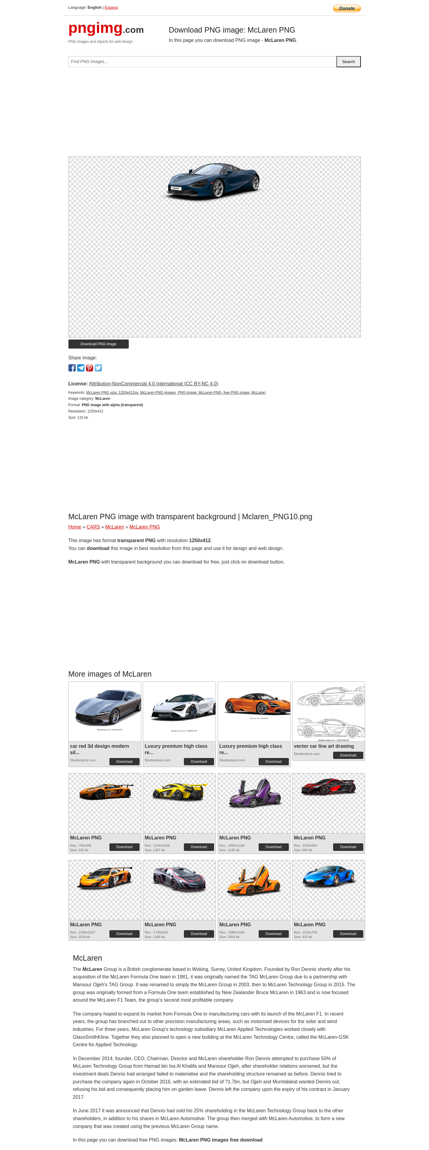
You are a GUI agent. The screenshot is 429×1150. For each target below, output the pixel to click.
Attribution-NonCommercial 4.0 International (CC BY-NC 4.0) (153, 383)
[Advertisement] (214, 114)
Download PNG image (98, 344)
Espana (111, 7)
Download (124, 762)
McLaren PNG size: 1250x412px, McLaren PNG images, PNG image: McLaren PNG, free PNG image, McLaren (176, 392)
